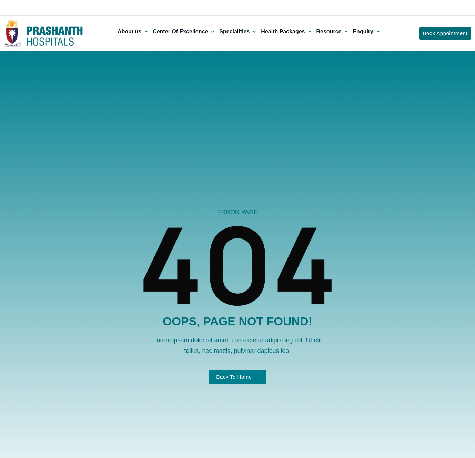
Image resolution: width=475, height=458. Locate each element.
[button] (133, 31)
